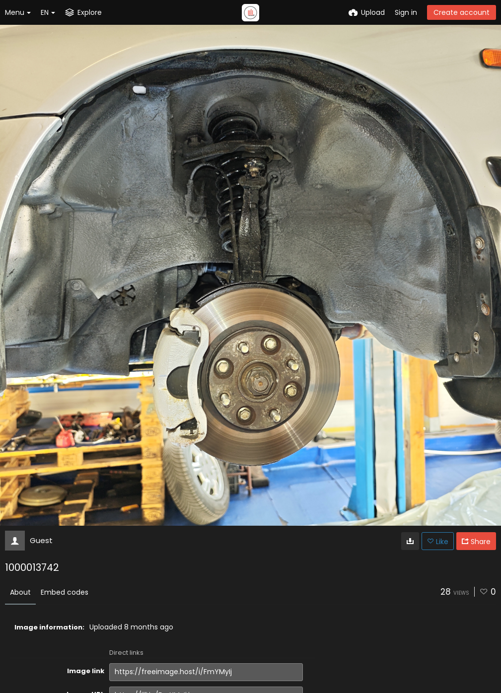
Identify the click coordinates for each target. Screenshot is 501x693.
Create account (461, 12)
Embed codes (64, 592)
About (20, 592)
